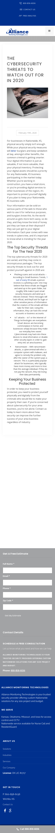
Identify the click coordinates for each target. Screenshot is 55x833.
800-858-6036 (27, 3)
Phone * (7, 588)
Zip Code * (8, 600)
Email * (6, 576)
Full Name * (8, 564)
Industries (7, 755)
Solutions (7, 749)
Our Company (9, 768)
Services (6, 761)
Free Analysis (27, 16)
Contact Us (27, 9)
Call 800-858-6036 (27, 829)
